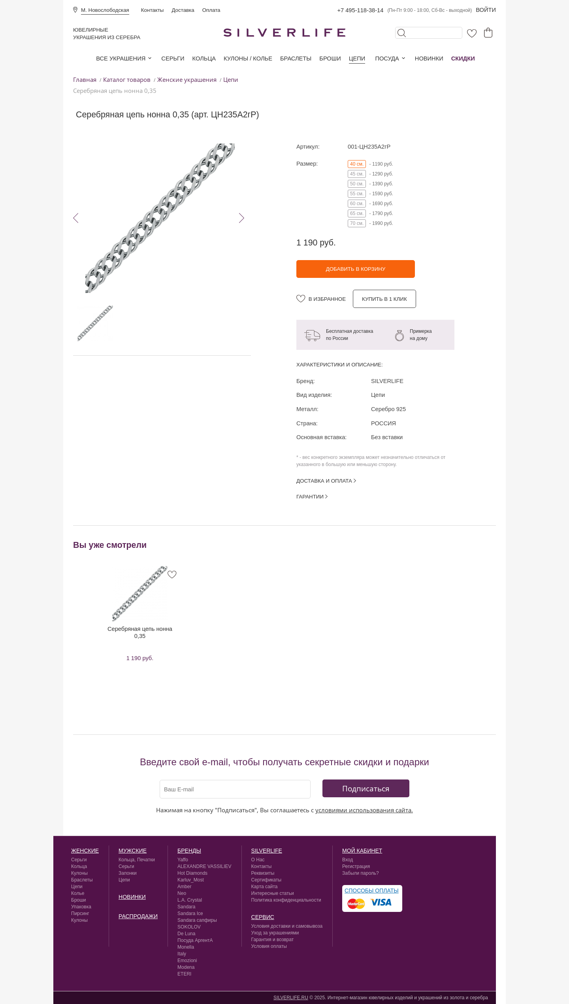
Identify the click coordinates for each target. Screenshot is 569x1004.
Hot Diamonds (192, 873)
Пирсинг (80, 913)
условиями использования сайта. (364, 810)
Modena (185, 967)
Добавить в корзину (356, 269)
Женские (85, 850)
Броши (330, 58)
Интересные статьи (272, 893)
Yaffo (182, 859)
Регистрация (356, 866)
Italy (181, 954)
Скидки (463, 58)
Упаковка (81, 907)
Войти (486, 10)
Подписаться (366, 788)
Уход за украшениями (275, 933)
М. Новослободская (105, 10)
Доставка (182, 10)
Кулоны (79, 873)
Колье (77, 893)
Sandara (186, 907)
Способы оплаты (372, 890)
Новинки (429, 58)
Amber (184, 886)
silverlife (266, 850)
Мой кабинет (362, 850)
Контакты (152, 10)
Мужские (133, 850)
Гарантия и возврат (272, 939)
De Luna (186, 933)
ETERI (184, 974)
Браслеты (295, 58)
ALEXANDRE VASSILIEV (204, 866)
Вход (347, 859)
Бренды (189, 850)
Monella (185, 947)
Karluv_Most (190, 880)
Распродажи (138, 916)
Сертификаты (266, 880)
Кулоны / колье (248, 58)
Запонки (128, 873)
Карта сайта (264, 886)
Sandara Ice (190, 913)
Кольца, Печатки (137, 859)
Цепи (357, 58)
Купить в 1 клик (384, 299)
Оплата (211, 10)
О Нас (258, 859)
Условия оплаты (269, 946)
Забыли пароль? (360, 873)
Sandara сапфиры (197, 920)
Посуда (387, 58)
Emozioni (187, 960)
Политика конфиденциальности (286, 900)
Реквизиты (263, 873)
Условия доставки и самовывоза (287, 926)
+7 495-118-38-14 (360, 10)
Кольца (204, 58)
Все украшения (120, 58)
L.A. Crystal (189, 900)
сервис (262, 917)
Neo (181, 893)
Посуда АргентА (195, 940)
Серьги (172, 58)
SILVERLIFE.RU (290, 997)
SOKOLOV (189, 927)
